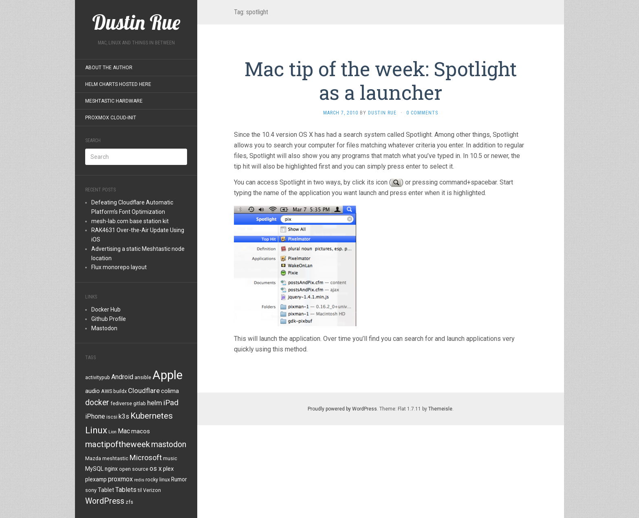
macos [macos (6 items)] (140, 431)
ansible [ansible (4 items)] (142, 377)
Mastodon (104, 328)
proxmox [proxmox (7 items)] (120, 479)
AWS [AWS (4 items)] (106, 391)
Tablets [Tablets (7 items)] (126, 490)
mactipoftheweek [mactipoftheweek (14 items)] (117, 444)
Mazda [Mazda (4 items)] (93, 458)
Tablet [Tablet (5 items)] (106, 490)
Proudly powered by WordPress (342, 409)
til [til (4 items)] (140, 490)
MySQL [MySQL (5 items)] (94, 468)
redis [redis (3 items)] (139, 480)
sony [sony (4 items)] (91, 490)
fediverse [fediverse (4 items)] (121, 403)
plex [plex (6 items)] (168, 468)
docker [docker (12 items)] (97, 402)
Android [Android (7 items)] (122, 377)
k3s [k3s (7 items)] (124, 416)
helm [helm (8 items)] (154, 403)
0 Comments (422, 113)
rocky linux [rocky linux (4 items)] (157, 480)
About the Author (108, 67)
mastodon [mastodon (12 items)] (168, 444)
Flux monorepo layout (119, 267)
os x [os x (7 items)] (156, 468)
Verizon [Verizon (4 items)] (152, 490)
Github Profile (108, 319)
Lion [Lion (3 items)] (112, 432)
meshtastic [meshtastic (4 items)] (115, 458)
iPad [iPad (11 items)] (170, 402)
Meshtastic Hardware (114, 101)
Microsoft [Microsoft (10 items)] (146, 457)
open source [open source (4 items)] (133, 469)
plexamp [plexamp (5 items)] (96, 479)
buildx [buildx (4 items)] (120, 391)
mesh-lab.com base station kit (130, 221)
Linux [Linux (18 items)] (96, 430)
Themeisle (440, 409)
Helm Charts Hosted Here (118, 84)
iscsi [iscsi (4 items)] (111, 417)
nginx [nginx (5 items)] (111, 468)
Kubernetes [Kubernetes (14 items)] (151, 416)
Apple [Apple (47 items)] (167, 375)
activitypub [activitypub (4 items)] (97, 377)
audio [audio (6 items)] (92, 391)
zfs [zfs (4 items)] (129, 502)
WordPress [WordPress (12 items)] (104, 501)
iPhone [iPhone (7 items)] (95, 416)
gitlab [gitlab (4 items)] (139, 403)
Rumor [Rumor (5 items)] (179, 479)
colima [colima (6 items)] (170, 391)
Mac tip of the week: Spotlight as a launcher (381, 80)
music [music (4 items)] (170, 458)
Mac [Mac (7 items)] (124, 431)
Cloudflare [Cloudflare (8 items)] (144, 390)
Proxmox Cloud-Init (110, 118)
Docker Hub (106, 309)
